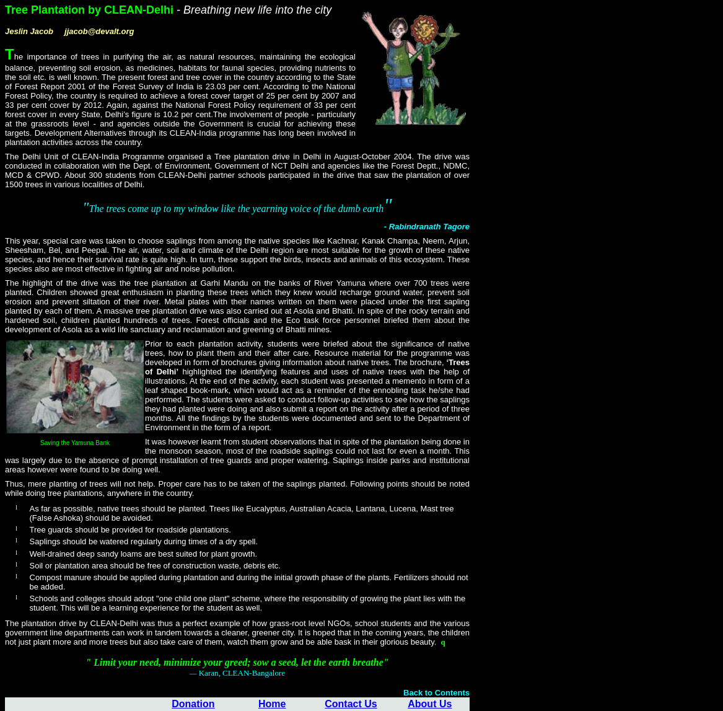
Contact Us (351, 704)
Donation (193, 704)
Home (272, 704)
